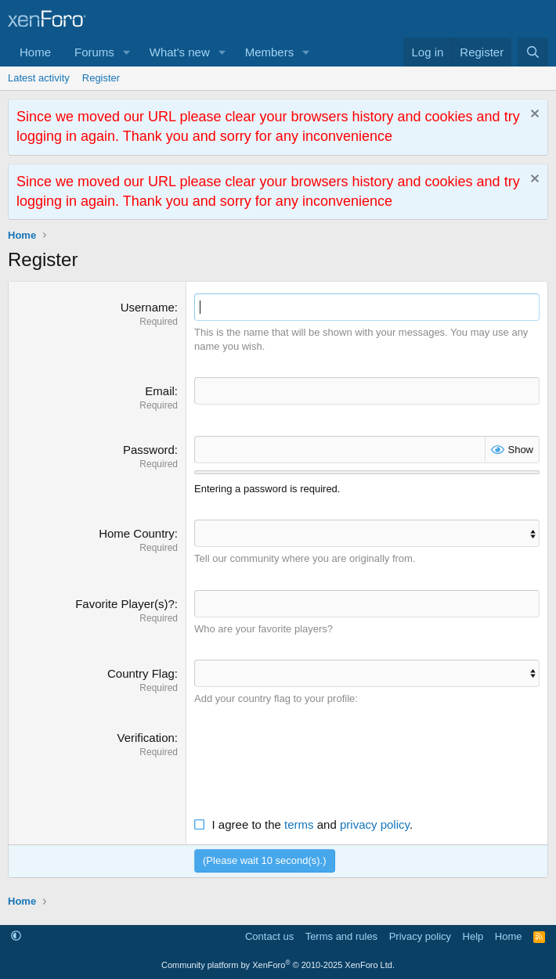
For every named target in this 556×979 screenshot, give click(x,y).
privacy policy (375, 824)
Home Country (137, 533)
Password (149, 449)
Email (160, 391)
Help (473, 936)
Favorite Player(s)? (125, 603)
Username (148, 307)
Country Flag (141, 673)
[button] (127, 52)
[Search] (533, 52)
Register (101, 78)
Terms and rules (341, 936)
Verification (145, 737)
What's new (180, 52)
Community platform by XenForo (278, 965)
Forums (94, 52)
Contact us (269, 936)
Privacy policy (420, 936)
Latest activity (39, 78)
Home (35, 52)
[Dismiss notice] (533, 115)
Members (269, 52)
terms (299, 824)
